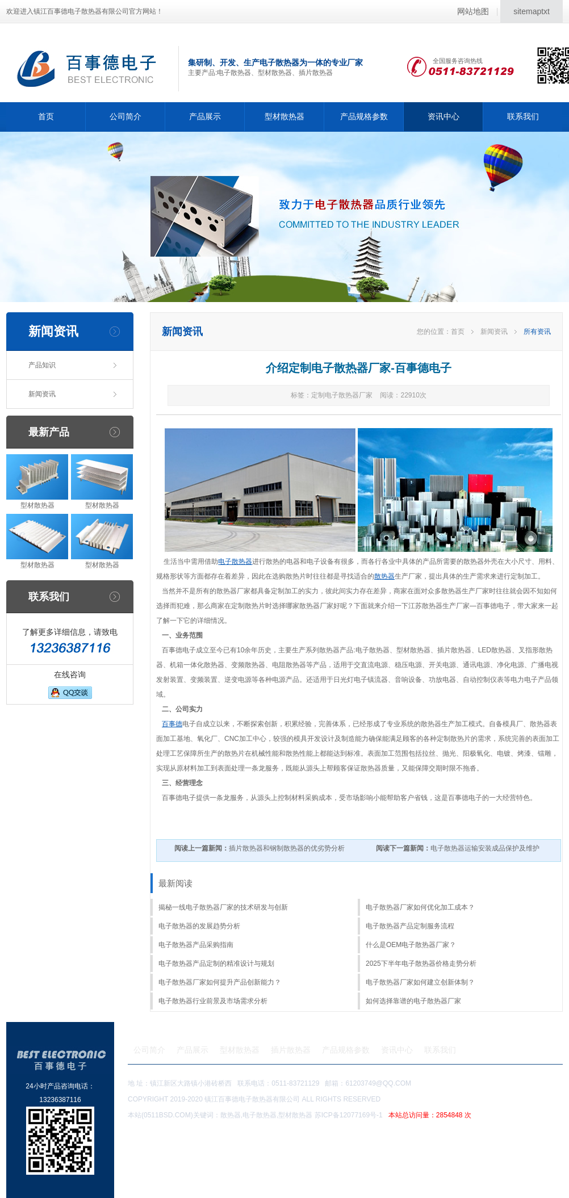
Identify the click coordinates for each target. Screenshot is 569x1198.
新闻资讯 (42, 394)
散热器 (384, 576)
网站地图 (473, 11)
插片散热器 (291, 1049)
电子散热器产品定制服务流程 (410, 926)
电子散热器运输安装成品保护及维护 (457, 848)
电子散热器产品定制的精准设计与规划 (216, 963)
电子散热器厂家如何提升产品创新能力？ (219, 982)
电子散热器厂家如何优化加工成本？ (420, 907)
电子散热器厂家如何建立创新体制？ (420, 982)
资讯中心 (443, 116)
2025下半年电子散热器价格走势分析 (421, 963)
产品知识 (42, 365)
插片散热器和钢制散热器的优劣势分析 (259, 848)
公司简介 (125, 116)
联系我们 (523, 116)
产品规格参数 (364, 116)
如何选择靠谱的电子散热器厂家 (413, 1001)
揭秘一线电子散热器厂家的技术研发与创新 (223, 907)
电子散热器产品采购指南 (195, 945)
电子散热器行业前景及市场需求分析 (212, 1001)
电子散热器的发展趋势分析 (199, 926)
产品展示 (205, 116)
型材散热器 (284, 116)
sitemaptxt (531, 11)
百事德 (172, 724)
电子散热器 (235, 562)
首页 (46, 116)
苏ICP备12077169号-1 (395, 1115)
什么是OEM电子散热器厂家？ (411, 945)
